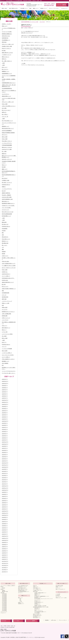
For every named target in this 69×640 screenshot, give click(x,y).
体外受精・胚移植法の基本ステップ (40, 592)
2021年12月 (4, 462)
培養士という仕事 (5, 303)
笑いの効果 (4, 336)
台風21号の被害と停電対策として (9, 288)
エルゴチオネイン (5, 94)
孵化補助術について (37, 597)
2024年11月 (4, 402)
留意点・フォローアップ (38, 610)
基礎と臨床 (4, 299)
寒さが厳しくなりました (7, 182)
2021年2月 (4, 481)
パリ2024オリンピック (6, 54)
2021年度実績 (4, 597)
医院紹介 (2, 589)
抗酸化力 (4, 186)
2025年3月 (4, 393)
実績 (30, 8)
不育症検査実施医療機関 (7, 145)
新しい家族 (4, 151)
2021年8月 (4, 471)
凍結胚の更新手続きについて (8, 282)
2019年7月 (4, 521)
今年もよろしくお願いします (8, 44)
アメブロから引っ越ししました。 (8, 373)
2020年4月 (4, 502)
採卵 (20, 598)
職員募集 (47, 620)
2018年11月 (4, 538)
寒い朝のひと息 (5, 224)
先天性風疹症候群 (5, 292)
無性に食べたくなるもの (7, 147)
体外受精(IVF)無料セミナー (22, 590)
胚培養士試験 (4, 315)
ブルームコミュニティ (62, 592)
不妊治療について (24, 8)
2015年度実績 (4, 604)
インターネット (61, 4)
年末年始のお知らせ (6, 184)
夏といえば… (4, 245)
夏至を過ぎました (5, 201)
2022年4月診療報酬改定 (7, 130)
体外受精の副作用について (38, 602)
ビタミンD (4, 294)
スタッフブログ (29, 15)
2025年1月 (4, 398)
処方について (4, 67)
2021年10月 (4, 467)
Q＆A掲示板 (58, 595)
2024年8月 (4, 408)
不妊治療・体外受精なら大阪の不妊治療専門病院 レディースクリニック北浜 (21, 637)
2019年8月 (4, 519)
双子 (3, 365)
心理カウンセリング (6, 317)
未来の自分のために (6, 35)
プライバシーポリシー (63, 620)
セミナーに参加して (6, 276)
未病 (3, 234)
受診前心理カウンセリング (22, 586)
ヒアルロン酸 (4, 331)
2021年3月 (4, 479)
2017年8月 (4, 569)
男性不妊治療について (36, 617)
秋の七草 (4, 190)
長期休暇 (4, 251)
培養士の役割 (4, 307)
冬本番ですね (4, 271)
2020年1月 (4, 508)
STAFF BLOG (3, 620)
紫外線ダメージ (5, 241)
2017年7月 (4, 571)
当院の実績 (2, 592)
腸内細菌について (5, 361)
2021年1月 (4, 483)
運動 (3, 249)
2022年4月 (4, 454)
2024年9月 (4, 406)
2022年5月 (4, 452)
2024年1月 (4, 419)
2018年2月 (4, 557)
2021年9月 (4, 469)
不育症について (35, 586)
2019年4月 (4, 527)
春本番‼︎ (3, 253)
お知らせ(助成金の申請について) (8, 263)
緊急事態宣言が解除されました (8, 203)
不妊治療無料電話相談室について (23, 591)
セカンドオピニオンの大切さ (8, 354)
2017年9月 (4, 567)
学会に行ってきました (6, 48)
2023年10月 (4, 421)
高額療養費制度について (7, 73)
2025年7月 (4, 389)
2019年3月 (4, 529)
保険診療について (5, 126)
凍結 (20, 600)
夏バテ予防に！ (5, 114)
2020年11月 (4, 488)
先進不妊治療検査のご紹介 (7, 199)
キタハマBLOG (16, 620)
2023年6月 (4, 429)
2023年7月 (4, 427)
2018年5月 (4, 550)
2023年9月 (4, 423)
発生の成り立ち (5, 236)
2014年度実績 (4, 605)
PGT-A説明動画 (37, 612)
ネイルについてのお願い (7, 31)
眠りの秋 (4, 284)
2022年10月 (4, 444)
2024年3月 (4, 416)
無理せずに (4, 58)
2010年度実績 (4, 610)
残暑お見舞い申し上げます (7, 52)
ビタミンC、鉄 (5, 116)
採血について (4, 26)
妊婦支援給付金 (5, 37)
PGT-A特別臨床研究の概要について (40, 611)
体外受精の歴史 (5, 296)
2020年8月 (4, 494)
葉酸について (4, 169)
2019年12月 (4, 511)
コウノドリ (4, 346)
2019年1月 (4, 534)
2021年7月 (4, 473)
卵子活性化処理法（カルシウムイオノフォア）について (43, 598)
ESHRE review (5, 280)
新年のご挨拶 (4, 136)
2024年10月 (4, 404)
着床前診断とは (37, 608)
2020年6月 (4, 498)
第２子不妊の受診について (7, 120)
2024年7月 (4, 410)
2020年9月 (4, 492)
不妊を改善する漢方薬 (59, 585)
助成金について (43, 8)
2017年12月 (4, 561)
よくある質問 (58, 594)
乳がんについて (5, 286)
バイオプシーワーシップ (7, 301)
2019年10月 (4, 515)
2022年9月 (4, 446)
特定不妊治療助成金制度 (7, 213)
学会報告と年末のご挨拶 (7, 46)
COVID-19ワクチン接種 (7, 149)
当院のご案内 (7, 583)
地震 (3, 305)
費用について (35, 8)
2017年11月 (4, 563)
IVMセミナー (4, 325)
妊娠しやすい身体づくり (37, 614)
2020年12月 (4, 485)
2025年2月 (4, 396)
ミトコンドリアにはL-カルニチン (8, 371)
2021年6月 (4, 475)
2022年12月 (4, 442)
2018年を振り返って (6, 273)
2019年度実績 (4, 599)
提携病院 (3, 590)
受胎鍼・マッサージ (59, 586)
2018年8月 (4, 544)
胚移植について (37, 595)
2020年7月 (4, 496)
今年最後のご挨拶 (5, 180)
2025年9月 (4, 385)
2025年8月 (4, 387)
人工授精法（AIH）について (37, 590)
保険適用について (21, 603)
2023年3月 (4, 435)
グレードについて (37, 599)
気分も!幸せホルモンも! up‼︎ (7, 211)
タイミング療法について (37, 589)
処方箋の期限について (6, 215)
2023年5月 (4, 431)
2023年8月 (4, 425)
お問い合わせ (53, 620)
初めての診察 (4, 350)
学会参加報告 (4, 228)
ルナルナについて (5, 209)
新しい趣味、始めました (7, 61)
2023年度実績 (4, 595)
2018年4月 (4, 552)
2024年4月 (4, 414)
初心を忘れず (4, 178)
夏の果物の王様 (5, 243)
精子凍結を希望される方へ (37, 615)
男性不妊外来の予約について (8, 128)
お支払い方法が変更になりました (8, 106)
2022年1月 (4, 460)
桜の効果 (4, 166)
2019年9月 (4, 517)
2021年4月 (4, 477)
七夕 (3, 247)
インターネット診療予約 (31, 620)
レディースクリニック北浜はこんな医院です (8, 585)
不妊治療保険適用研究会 (7, 88)
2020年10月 (4, 490)
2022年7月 (4, 448)
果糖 (3, 290)
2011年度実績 (4, 609)
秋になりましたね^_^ (6, 110)
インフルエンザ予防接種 (7, 348)
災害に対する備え (5, 261)
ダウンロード (20, 592)
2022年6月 (4, 450)
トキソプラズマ (5, 319)
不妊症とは (35, 585)
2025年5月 (4, 391)
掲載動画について (5, 71)
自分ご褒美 (4, 108)
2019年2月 (4, 531)
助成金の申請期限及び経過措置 (8, 132)
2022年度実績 (4, 596)
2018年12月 (4, 536)
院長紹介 (2, 586)
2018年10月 (4, 540)
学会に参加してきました (7, 141)
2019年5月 (4, 525)
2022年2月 (4, 458)
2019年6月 (4, 523)
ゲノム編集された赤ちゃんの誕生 (8, 265)
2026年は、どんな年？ (6, 23)
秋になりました (5, 69)
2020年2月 (4, 506)
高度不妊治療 (35, 591)
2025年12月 (4, 381)
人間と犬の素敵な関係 (6, 313)
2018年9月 (4, 542)
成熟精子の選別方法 (6, 192)
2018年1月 (4, 559)
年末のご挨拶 (4, 103)
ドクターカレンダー (4, 611)
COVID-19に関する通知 (7, 197)
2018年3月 (4, 555)
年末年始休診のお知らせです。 (8, 278)
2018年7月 (4, 546)
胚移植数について (37, 603)
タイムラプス (4, 309)
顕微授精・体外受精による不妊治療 (40, 605)
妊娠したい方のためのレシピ (60, 589)
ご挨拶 (3, 63)
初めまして (4, 164)
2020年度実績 (4, 598)
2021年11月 (4, 465)
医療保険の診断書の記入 (7, 33)
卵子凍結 (4, 50)
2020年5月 (4, 500)
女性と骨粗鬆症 (5, 363)
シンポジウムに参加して (7, 352)
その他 (21, 601)
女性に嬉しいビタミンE (7, 159)
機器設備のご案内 (5, 591)
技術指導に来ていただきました (8, 311)
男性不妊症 (4, 42)
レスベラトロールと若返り (7, 334)
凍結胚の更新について (6, 96)
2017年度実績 (4, 602)
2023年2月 (4, 437)
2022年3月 (4, 456)
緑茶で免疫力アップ (6, 327)
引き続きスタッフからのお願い (8, 205)
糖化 (3, 232)
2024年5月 (4, 412)
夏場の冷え (4, 153)
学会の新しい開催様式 (6, 195)
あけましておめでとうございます (8, 267)
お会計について (5, 255)
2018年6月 (4, 548)
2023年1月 (4, 439)
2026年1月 (4, 379)
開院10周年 (4, 222)
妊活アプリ (4, 342)
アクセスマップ (64, 8)
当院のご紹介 (4, 8)
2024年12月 (4, 400)
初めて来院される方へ (13, 8)
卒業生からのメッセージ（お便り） (61, 597)
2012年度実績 (4, 608)
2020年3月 (4, 504)
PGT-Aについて (37, 609)
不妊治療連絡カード (6, 40)
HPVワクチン (4, 134)
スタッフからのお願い (6, 207)
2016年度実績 (4, 603)
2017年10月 (4, 565)
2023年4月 (4, 433)
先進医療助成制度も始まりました (8, 82)
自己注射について (37, 604)
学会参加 (4, 230)
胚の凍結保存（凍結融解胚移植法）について (41, 596)
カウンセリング (58, 596)
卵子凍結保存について (36, 616)
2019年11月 (4, 513)
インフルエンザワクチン (7, 143)
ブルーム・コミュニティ (54, 8)
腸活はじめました (5, 56)
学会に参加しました (6, 239)
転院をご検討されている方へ (23, 589)
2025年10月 (4, 383)
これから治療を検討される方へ (23, 585)
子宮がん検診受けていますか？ (8, 359)
